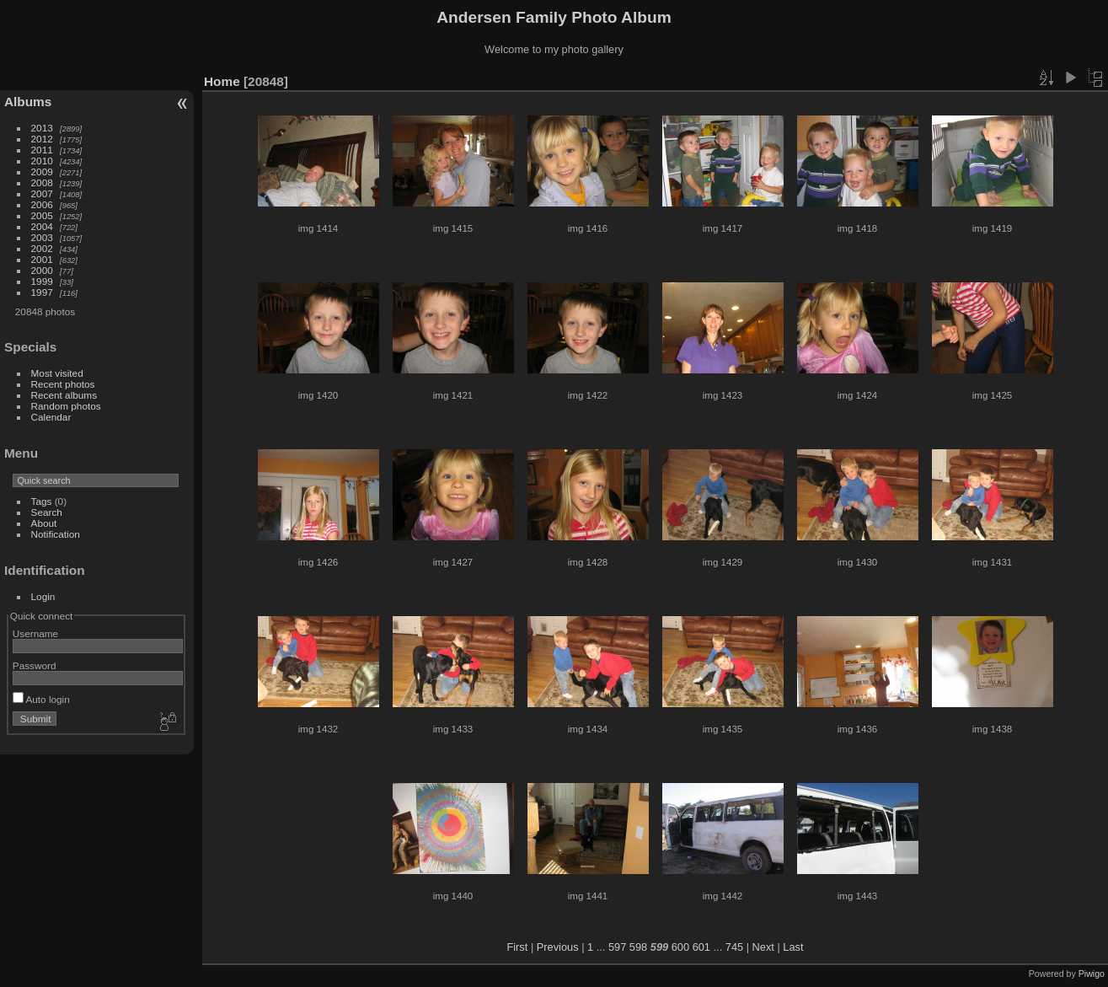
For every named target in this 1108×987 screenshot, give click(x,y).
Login (43, 596)
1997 (42, 292)
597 (617, 947)
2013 (42, 127)
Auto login (41, 699)
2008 (42, 182)
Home (222, 81)
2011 (42, 149)
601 (701, 947)
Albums (27, 101)
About (44, 523)
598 (638, 947)
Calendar (51, 416)
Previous (558, 947)
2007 (42, 193)
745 (734, 947)
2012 (42, 138)
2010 (42, 160)
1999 (42, 281)
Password (34, 665)
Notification (55, 533)
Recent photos (63, 383)
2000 (42, 270)
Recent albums (64, 394)
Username (35, 633)
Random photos (66, 405)
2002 (42, 248)
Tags (41, 501)
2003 (42, 237)
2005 (42, 215)
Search (46, 512)
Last (793, 947)
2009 (42, 171)
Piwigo (1092, 973)
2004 (42, 226)
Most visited (57, 372)
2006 (42, 204)
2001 (42, 259)
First (516, 947)
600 (680, 947)
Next (763, 947)
